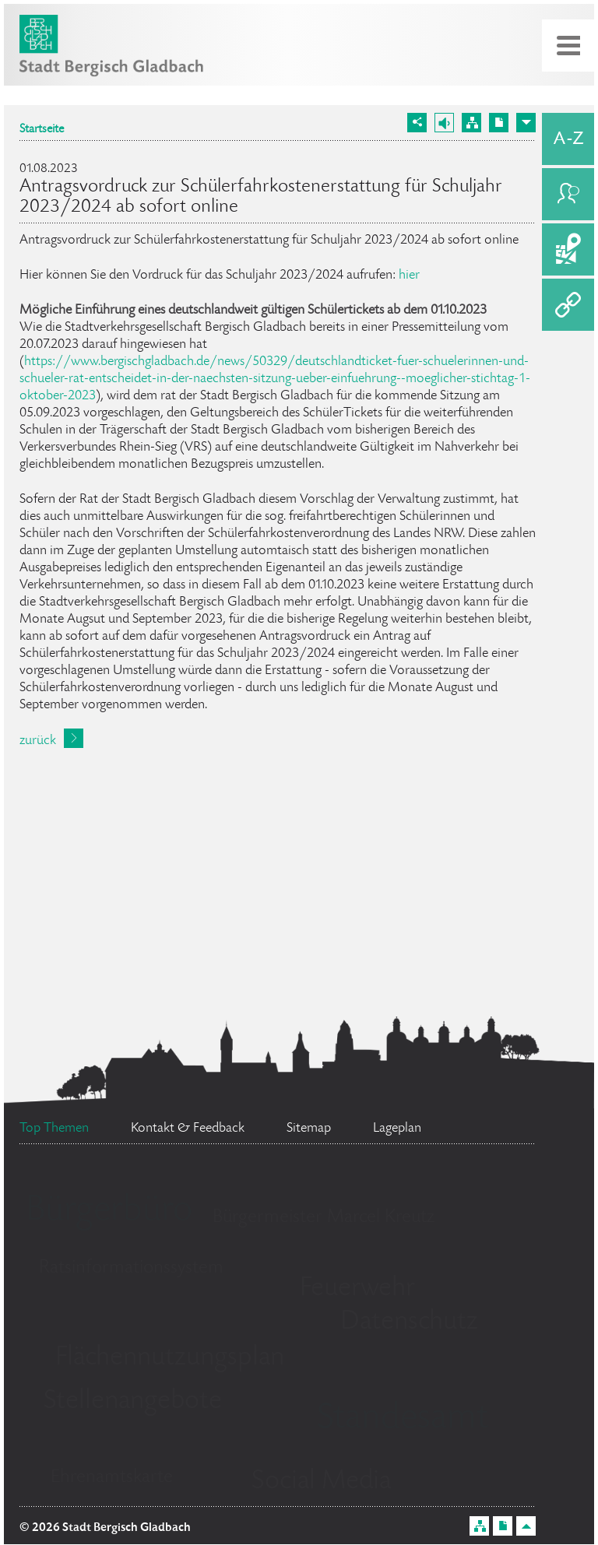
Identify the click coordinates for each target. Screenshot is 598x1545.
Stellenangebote (133, 1402)
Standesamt (402, 1419)
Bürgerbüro (109, 1212)
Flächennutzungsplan (169, 1358)
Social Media (321, 1482)
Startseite (41, 130)
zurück (37, 741)
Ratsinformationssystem (131, 1268)
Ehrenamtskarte (112, 1477)
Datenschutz (409, 1322)
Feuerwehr (357, 1289)
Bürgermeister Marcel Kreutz (323, 1217)
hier (409, 276)
